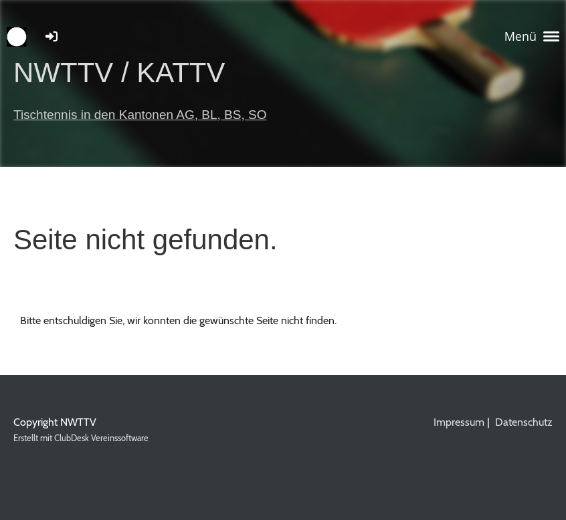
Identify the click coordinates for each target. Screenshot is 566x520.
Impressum (459, 422)
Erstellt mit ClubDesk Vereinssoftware (81, 438)
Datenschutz (524, 422)
